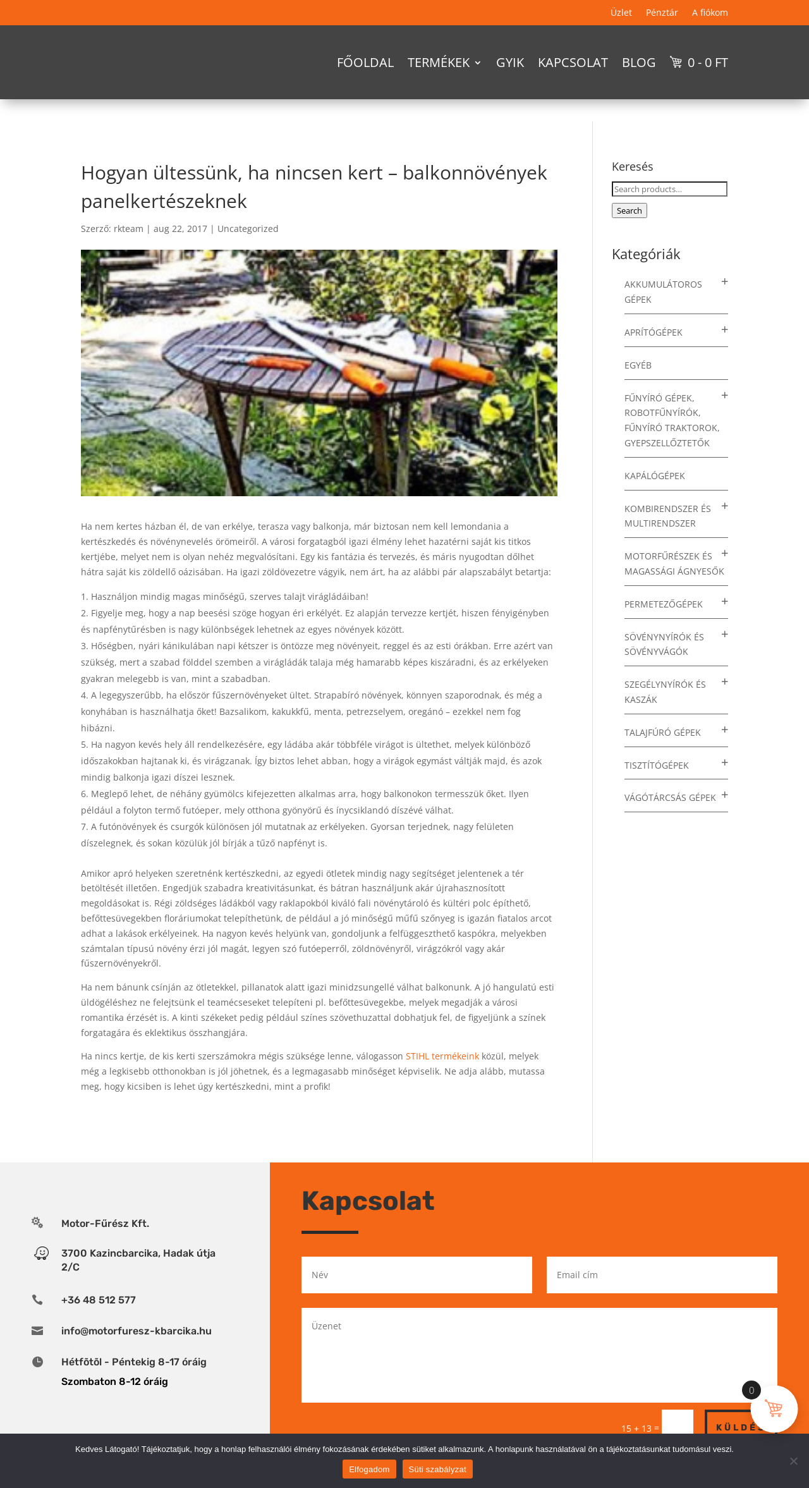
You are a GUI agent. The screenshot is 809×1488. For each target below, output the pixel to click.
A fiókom (710, 13)
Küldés (741, 1427)
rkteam (128, 229)
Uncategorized (248, 229)
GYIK (510, 62)
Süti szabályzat (437, 1469)
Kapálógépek (654, 476)
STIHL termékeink (442, 1056)
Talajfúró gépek (662, 732)
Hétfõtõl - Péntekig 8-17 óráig (134, 1362)
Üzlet (621, 13)
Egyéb (638, 365)
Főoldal (365, 62)
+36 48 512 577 (98, 1300)
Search (629, 210)
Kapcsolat (573, 62)
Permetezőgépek (663, 604)
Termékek (439, 62)
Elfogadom (369, 1469)
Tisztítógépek (656, 765)
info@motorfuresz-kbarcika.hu (136, 1331)
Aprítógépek (653, 332)
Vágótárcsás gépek (670, 797)
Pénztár (662, 13)
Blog (639, 62)
